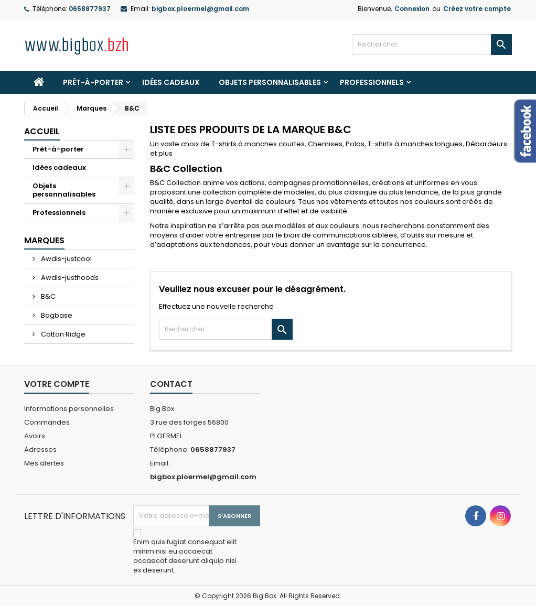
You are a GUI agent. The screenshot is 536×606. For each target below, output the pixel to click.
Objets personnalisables (270, 82)
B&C (47, 296)
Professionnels (372, 82)
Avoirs (34, 436)
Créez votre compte (477, 8)
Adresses (40, 450)
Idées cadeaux (171, 82)
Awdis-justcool (65, 259)
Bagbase (55, 315)
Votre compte (56, 384)
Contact (171, 384)
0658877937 (90, 8)
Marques (44, 240)
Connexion (412, 8)
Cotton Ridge (62, 334)
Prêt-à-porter (93, 82)
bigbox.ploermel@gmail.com (200, 8)
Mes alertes (44, 463)
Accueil (42, 131)
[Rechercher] (432, 44)
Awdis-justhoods (69, 278)
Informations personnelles (69, 409)
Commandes (47, 422)
